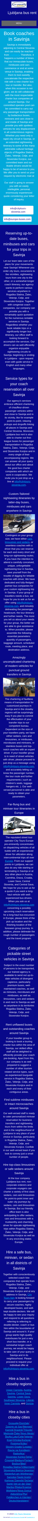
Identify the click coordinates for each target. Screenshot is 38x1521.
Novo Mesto (27, 1433)
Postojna (15, 1443)
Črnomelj (9, 1460)
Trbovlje (28, 1430)
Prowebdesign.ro (30, 1517)
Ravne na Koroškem (19, 1450)
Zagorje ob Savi (14, 1426)
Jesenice (29, 1470)
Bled (23, 1463)
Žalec (17, 1433)
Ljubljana (14, 54)
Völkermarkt (27, 1467)
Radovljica (18, 1453)
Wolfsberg (11, 1490)
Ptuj (25, 1494)
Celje (21, 1436)
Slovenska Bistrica (14, 1470)
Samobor (12, 1477)
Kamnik (9, 1430)
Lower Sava (23, 1396)
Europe (9, 861)
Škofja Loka (11, 1436)
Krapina (27, 1487)
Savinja (11, 1393)
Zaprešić (19, 1480)
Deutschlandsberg (18, 1500)
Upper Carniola (14, 1390)
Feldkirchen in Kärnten (18, 1497)
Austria (27, 1390)
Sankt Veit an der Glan (18, 1483)
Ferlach (29, 1460)
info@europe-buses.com (17, 219)
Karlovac (9, 1480)
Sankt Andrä (24, 1477)
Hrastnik (18, 1430)
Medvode (9, 1433)
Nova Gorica (24, 1490)
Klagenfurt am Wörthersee (18, 1473)
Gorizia (30, 1403)
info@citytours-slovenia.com (18, 179)
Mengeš (27, 1426)
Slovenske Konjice (16, 1457)
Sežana (29, 1480)
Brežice (16, 1463)
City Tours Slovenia (22, 1514)
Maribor (10, 1487)
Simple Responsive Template (17, 1517)
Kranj (10, 1440)
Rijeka (18, 1487)
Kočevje (26, 1440)
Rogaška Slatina (12, 1467)
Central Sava (23, 1393)
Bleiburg (19, 1460)
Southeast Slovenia (14, 1400)
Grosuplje (13, 1423)
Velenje (28, 1436)
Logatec (27, 1446)
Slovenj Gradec (14, 1446)
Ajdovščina (16, 1494)
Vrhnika (17, 1440)
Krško (24, 1443)
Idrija (29, 1457)
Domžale (24, 1423)
